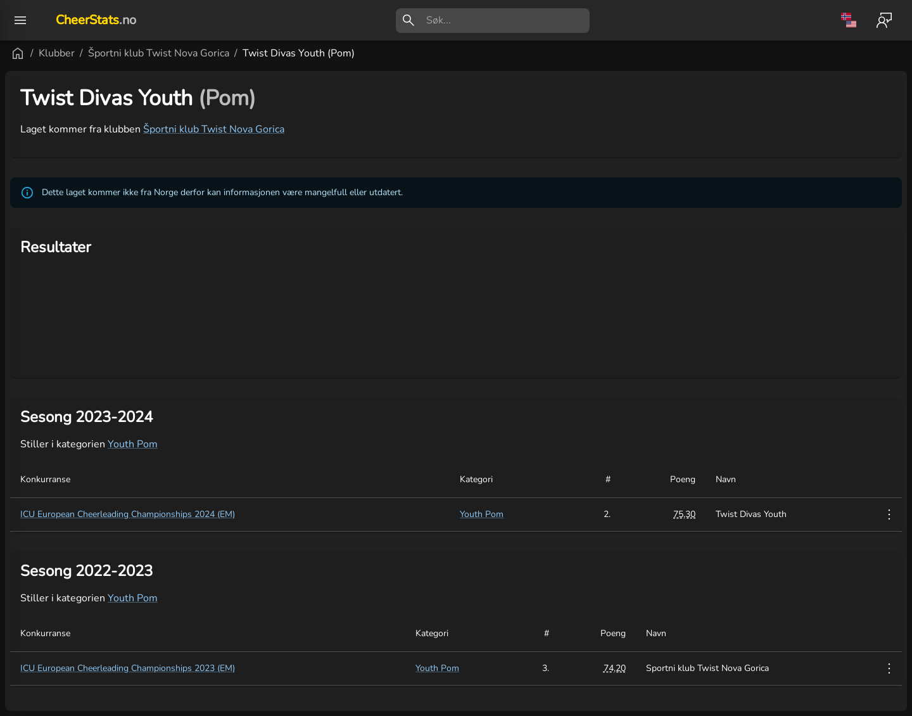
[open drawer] (20, 20)
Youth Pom (285, 444)
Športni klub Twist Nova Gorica (310, 53)
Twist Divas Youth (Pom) (451, 53)
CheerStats (96, 20)
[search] (508, 20)
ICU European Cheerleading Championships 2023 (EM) (279, 668)
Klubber (209, 53)
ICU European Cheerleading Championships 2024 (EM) (279, 514)
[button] (75, 619)
